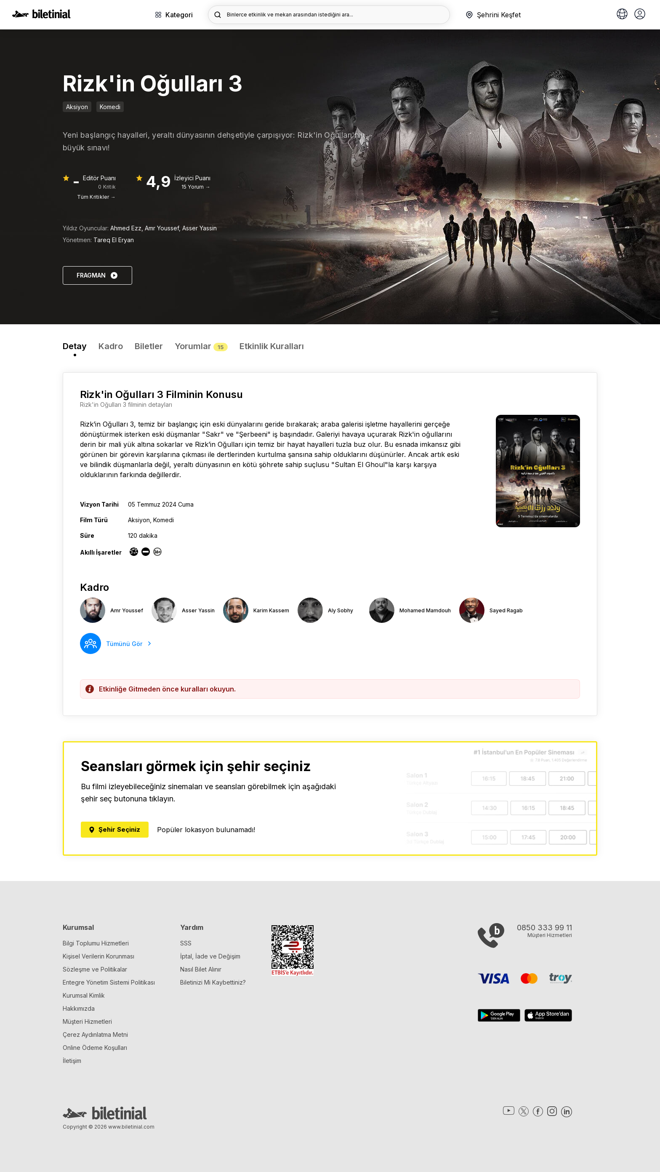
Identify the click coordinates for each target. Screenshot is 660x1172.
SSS (186, 943)
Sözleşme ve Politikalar (95, 969)
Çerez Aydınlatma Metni (95, 1034)
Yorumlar (201, 346)
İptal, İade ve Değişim (210, 956)
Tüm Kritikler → (96, 197)
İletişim (72, 1060)
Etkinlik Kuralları (272, 346)
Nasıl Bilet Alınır (200, 969)
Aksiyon (77, 106)
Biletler (149, 346)
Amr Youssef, (163, 228)
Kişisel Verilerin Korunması (98, 956)
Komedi (110, 106)
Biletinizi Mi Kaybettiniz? (213, 982)
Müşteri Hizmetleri (87, 1021)
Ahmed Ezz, (127, 228)
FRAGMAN (97, 275)
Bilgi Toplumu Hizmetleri (96, 943)
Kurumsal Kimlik (84, 995)
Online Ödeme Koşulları (95, 1047)
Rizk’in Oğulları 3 (107, 424)
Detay (75, 346)
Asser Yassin (199, 228)
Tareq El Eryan (113, 239)
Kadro (110, 346)
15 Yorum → (195, 187)
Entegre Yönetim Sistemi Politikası (109, 982)
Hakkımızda (79, 1008)
